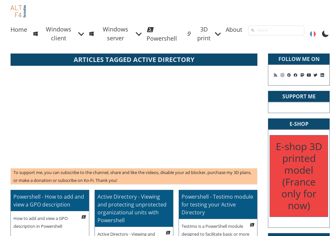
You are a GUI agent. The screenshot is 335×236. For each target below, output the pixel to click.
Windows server (108, 33)
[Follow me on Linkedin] (322, 75)
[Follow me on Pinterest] (289, 75)
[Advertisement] (133, 117)
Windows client (52, 33)
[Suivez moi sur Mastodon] (302, 75)
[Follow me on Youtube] (309, 75)
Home (18, 29)
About (234, 29)
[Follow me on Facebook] (295, 75)
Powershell (162, 33)
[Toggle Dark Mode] (325, 33)
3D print (198, 33)
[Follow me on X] (315, 75)
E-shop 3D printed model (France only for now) (299, 176)
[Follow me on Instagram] (282, 75)
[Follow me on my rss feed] (275, 75)
